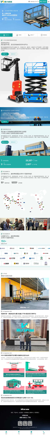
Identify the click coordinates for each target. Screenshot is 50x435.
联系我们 (37, 412)
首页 (12, 412)
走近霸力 (21, 412)
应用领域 (26, 412)
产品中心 (16, 412)
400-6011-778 (24, 417)
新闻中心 (31, 412)
